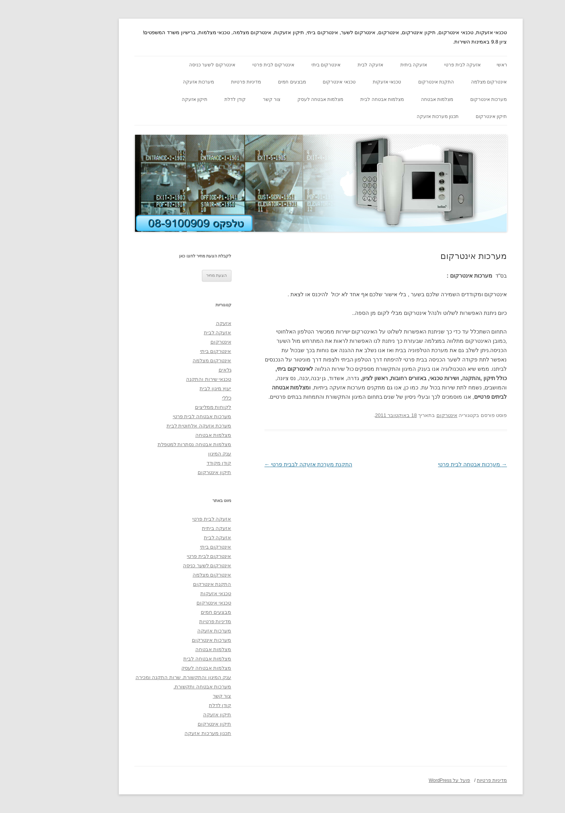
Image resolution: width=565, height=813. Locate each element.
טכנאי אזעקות (349, 82)
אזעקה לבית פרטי (424, 65)
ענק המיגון (181, 454)
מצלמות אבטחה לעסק (282, 99)
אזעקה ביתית (375, 65)
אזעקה (185, 323)
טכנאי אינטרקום (301, 82)
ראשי (464, 65)
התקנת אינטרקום (398, 82)
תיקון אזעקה (156, 99)
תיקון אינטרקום (453, 116)
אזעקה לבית (332, 65)
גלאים (187, 370)
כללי (188, 398)
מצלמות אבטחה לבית (344, 99)
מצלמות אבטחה (399, 99)
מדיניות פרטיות (208, 82)
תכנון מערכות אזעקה (400, 116)
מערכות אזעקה (160, 82)
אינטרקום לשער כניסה (174, 65)
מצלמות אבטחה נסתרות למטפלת (156, 444)
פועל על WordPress (411, 780)
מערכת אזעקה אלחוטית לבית (161, 426)
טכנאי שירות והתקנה (170, 379)
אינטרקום (408, 415)
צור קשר (233, 99)
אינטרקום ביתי (287, 65)
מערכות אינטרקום (450, 99)
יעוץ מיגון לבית (177, 388)
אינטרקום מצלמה (451, 82)
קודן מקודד (181, 463)
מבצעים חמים (254, 82)
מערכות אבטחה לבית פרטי (434, 464)
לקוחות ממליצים (175, 407)
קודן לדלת (196, 99)
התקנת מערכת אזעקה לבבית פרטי (270, 464)
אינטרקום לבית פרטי (235, 65)
